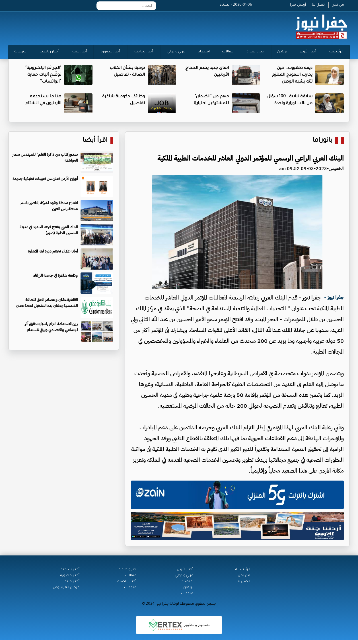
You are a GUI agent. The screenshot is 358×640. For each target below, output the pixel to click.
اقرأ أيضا (95, 140)
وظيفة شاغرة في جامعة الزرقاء (55, 275)
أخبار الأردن (308, 52)
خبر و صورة (255, 52)
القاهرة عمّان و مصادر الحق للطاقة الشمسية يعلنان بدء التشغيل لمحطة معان (47, 303)
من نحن (338, 5)
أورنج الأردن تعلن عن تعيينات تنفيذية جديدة (45, 179)
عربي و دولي (176, 52)
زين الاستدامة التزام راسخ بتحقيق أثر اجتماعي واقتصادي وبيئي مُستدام (51, 327)
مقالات (227, 52)
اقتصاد (204, 52)
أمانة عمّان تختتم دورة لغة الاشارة (53, 251)
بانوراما (322, 140)
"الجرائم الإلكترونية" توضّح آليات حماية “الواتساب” (43, 75)
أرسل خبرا (298, 5)
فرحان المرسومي (66, 588)
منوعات (20, 52)
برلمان (282, 52)
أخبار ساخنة (144, 52)
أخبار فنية (80, 52)
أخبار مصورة (110, 52)
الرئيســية (242, 570)
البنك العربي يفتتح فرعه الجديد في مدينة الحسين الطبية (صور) (49, 230)
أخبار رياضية (49, 52)
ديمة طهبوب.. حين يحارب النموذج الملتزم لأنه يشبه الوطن (292, 75)
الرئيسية (336, 52)
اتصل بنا (319, 5)
